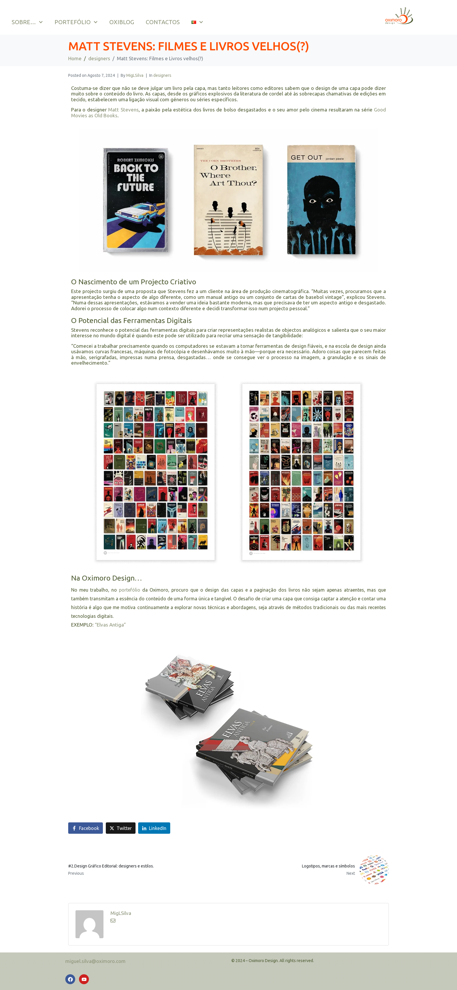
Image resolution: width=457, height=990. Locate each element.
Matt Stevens (123, 109)
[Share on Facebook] (85, 828)
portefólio (129, 589)
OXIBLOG (121, 22)
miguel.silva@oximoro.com (95, 961)
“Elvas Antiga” (110, 624)
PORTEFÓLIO (76, 22)
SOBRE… (27, 22)
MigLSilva (134, 75)
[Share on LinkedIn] (154, 828)
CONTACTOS (163, 22)
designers (162, 75)
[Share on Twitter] (121, 828)
